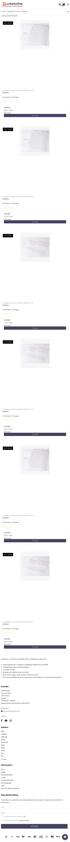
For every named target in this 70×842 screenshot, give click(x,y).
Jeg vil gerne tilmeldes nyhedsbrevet (19, 816)
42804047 (5, 708)
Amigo (3, 748)
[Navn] (34, 807)
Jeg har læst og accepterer (16, 820)
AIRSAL (3, 740)
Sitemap (3, 716)
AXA (2, 753)
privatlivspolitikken (24, 820)
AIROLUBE (4, 737)
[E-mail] (34, 812)
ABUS (2, 731)
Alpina (3, 745)
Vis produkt (35, 115)
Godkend (34, 826)
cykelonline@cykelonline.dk (11, 711)
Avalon (3, 750)
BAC (2, 756)
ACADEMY (4, 734)
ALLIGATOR (4, 742)
